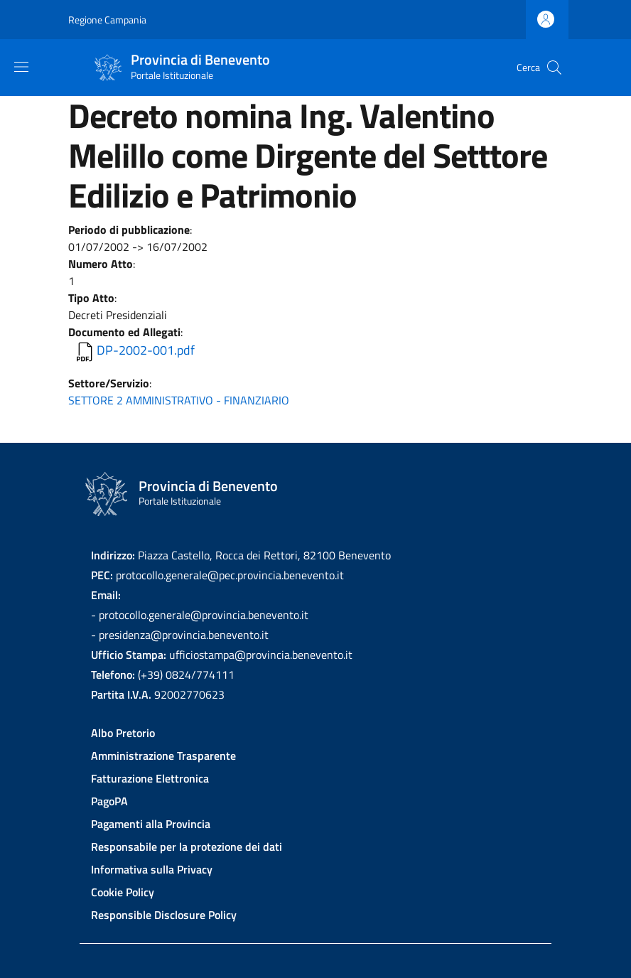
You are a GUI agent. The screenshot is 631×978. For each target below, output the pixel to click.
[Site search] (554, 67)
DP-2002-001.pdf (146, 350)
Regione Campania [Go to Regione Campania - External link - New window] (107, 19)
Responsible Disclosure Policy (164, 914)
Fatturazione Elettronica (150, 778)
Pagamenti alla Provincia (150, 823)
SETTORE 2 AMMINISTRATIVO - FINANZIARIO (178, 400)
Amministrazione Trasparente (163, 755)
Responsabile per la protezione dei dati (186, 846)
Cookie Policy (122, 892)
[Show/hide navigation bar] (21, 67)
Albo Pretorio (123, 732)
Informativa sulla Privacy (151, 869)
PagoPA (109, 801)
